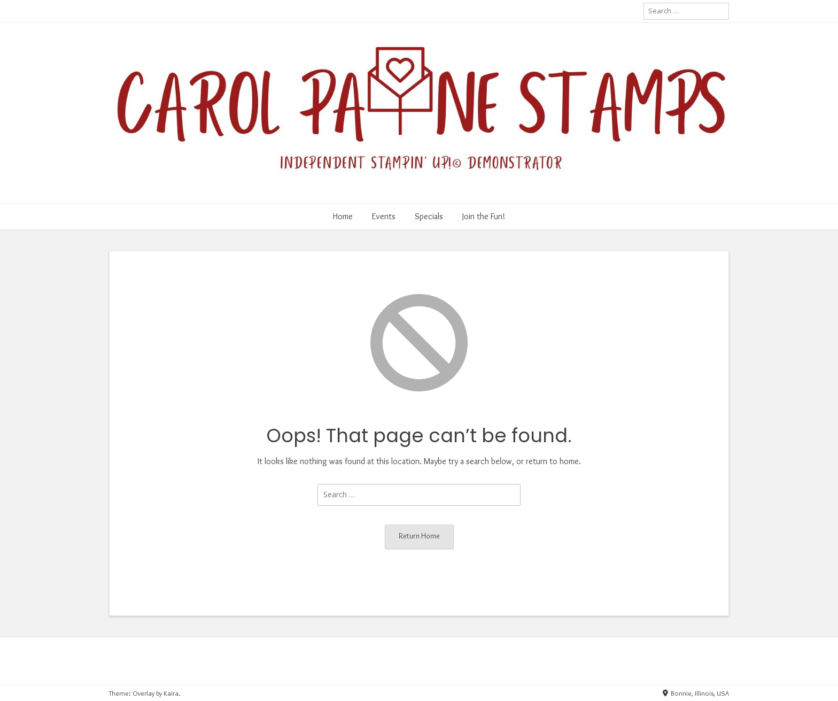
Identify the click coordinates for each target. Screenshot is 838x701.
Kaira (171, 693)
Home (343, 216)
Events (383, 216)
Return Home (419, 536)
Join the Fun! (483, 216)
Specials (429, 216)
